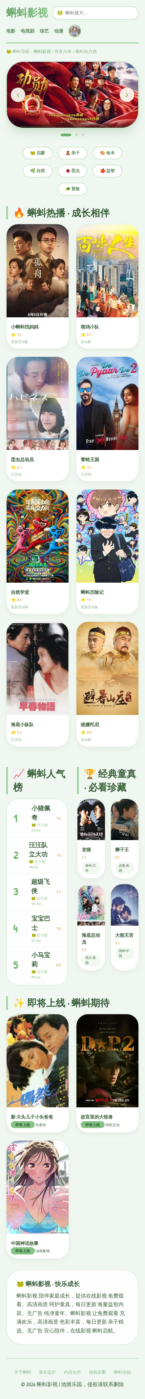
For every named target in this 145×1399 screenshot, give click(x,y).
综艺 (44, 31)
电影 (10, 31)
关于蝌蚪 (22, 1372)
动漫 (58, 31)
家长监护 (47, 1372)
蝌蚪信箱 (122, 1372)
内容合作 (72, 1372)
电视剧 (27, 31)
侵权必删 (97, 1372)
